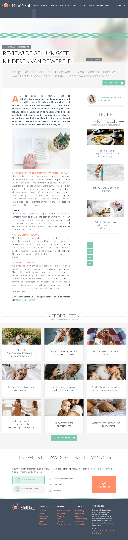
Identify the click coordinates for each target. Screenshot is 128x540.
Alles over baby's (63, 511)
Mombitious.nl (96, 533)
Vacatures (43, 519)
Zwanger (53, 5)
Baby (61, 5)
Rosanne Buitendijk (111, 97)
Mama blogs (79, 521)
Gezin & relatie (23, 47)
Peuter (68, 5)
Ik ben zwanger (25, 480)
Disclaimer (43, 524)
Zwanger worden (40, 5)
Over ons (42, 511)
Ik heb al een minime (27, 489)
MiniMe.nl (16, 4)
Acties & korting (119, 5)
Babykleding (79, 511)
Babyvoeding (62, 513)
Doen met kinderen (95, 5)
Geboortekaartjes (81, 519)
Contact (42, 513)
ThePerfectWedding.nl (106, 531)
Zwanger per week (64, 524)
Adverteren (43, 516)
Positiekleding (80, 524)
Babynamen (79, 513)
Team (41, 521)
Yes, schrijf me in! (104, 484)
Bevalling (60, 516)
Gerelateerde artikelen (64, 438)
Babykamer (79, 516)
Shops (107, 5)
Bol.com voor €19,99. (25, 299)
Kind (75, 5)
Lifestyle (82, 5)
